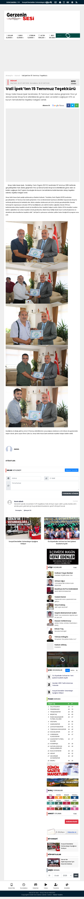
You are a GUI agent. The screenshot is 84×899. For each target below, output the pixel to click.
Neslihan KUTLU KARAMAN (66, 589)
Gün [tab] (67, 670)
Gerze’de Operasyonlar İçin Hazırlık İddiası (67, 861)
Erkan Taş (59, 629)
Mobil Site (11, 886)
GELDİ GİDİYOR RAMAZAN (63, 591)
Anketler (67, 886)
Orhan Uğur (60, 581)
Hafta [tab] (72, 670)
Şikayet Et (27, 510)
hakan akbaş (61, 645)
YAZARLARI (55, 567)
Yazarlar (56, 886)
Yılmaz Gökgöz (61, 637)
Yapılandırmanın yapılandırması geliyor (65, 600)
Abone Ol (55, 105)
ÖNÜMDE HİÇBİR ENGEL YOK (64, 575)
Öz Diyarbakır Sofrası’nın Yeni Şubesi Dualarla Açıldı (60, 677)
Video (46, 886)
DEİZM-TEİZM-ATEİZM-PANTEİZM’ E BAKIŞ (66, 624)
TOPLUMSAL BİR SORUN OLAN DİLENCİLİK (64, 584)
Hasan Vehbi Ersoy (63, 621)
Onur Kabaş (60, 605)
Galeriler (36, 886)
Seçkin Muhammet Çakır (66, 613)
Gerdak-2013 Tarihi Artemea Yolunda (60, 684)
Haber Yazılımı (58, 895)
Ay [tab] (77, 670)
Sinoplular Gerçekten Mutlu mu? (65, 639)
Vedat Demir (60, 597)
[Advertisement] (42, 55)
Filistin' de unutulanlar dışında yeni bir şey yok (66, 616)
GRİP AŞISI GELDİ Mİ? (61, 607)
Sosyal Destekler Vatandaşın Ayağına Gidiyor (60, 692)
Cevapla (18, 510)
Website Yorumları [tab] (72, 470)
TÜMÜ (75, 567)
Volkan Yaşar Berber (64, 573)
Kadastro (58, 647)
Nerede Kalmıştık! (61, 631)
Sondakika (23, 886)
